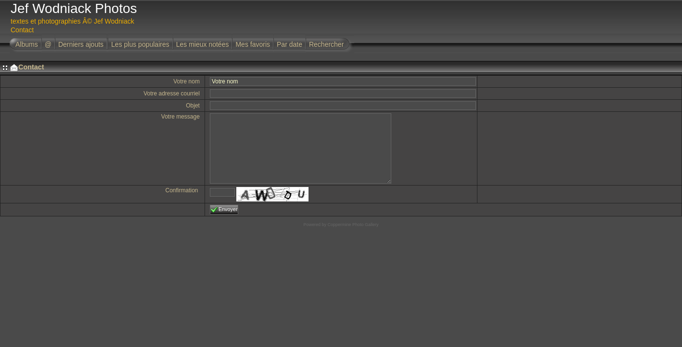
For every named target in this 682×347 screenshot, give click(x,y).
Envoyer (224, 210)
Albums (26, 44)
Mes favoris (252, 44)
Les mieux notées (202, 44)
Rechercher (326, 44)
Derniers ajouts (80, 44)
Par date (289, 44)
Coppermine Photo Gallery (352, 224)
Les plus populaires (140, 44)
